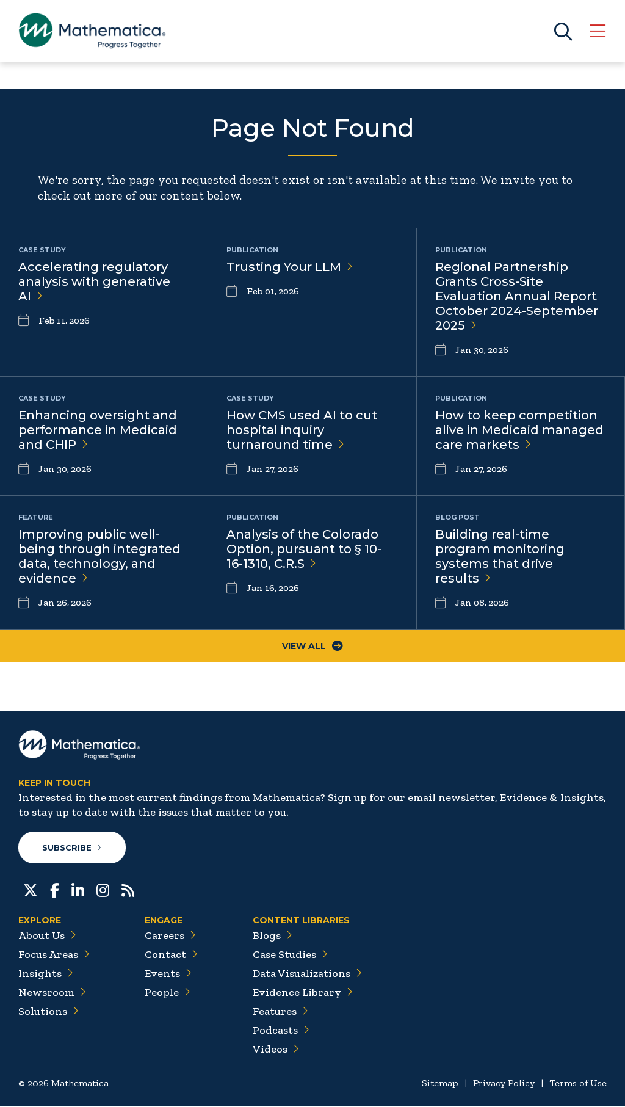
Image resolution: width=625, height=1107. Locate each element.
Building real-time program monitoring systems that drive (500, 556)
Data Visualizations (307, 974)
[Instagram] (102, 889)
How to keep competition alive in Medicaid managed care (519, 430)
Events (168, 974)
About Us (47, 936)
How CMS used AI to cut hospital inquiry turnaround (301, 430)
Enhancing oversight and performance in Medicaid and (97, 430)
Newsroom (52, 993)
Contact (171, 955)
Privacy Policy (504, 1083)
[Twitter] (30, 889)
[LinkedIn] (77, 889)
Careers (170, 936)
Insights (45, 974)
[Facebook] (54, 889)
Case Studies (290, 955)
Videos (276, 1049)
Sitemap (440, 1083)
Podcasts (281, 1030)
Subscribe (72, 847)
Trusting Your (289, 267)
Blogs (272, 936)
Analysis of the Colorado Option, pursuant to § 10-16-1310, (303, 549)
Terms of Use (578, 1083)
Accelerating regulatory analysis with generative (94, 281)
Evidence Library (303, 993)
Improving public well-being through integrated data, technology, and (99, 556)
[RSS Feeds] (127, 889)
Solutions (48, 1011)
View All (312, 646)
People (167, 993)
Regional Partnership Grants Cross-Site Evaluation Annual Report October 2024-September (516, 296)
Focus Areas (54, 955)
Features (280, 1011)
